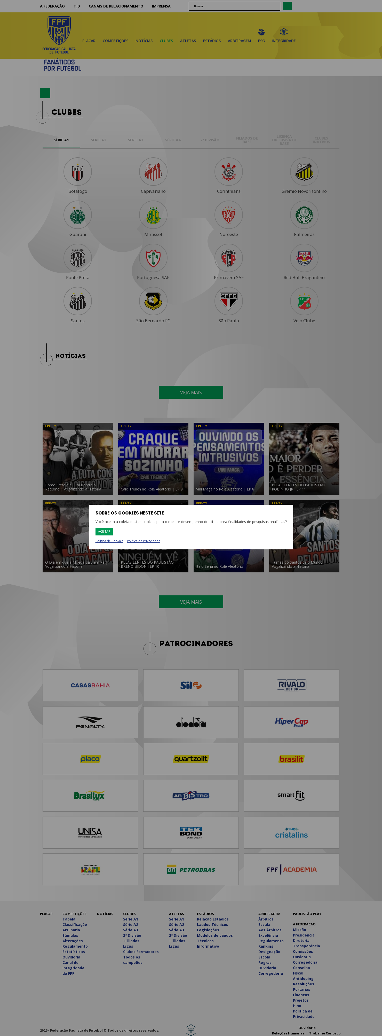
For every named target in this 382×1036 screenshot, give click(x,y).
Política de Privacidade (143, 541)
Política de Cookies (109, 541)
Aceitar (104, 531)
